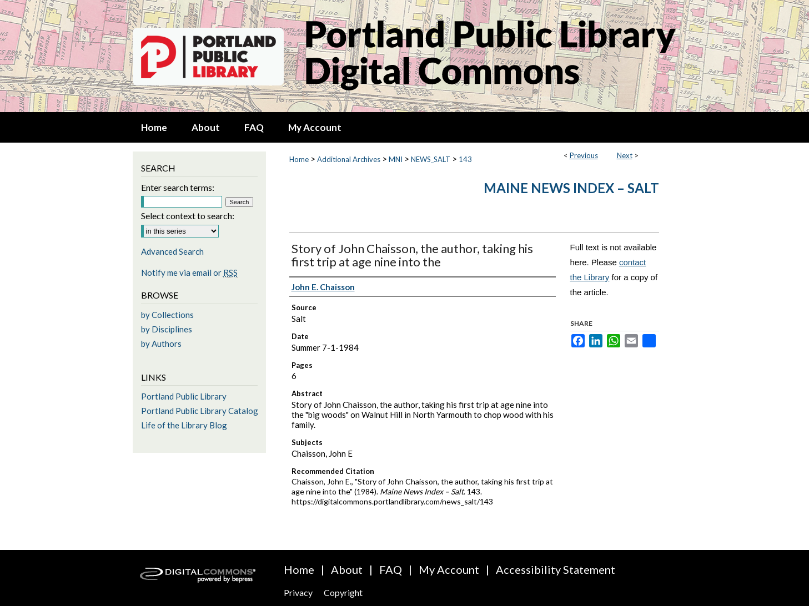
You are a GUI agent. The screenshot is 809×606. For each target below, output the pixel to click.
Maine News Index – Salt (571, 188)
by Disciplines (166, 329)
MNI (396, 159)
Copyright (343, 592)
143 (465, 159)
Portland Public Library (184, 396)
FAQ (390, 569)
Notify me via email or (189, 272)
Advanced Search (172, 251)
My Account (449, 569)
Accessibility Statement (555, 569)
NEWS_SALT (430, 159)
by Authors (161, 344)
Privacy (298, 592)
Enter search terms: (177, 187)
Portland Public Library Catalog (199, 411)
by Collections (167, 315)
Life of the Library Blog (184, 425)
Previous (584, 155)
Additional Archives (348, 159)
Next (624, 155)
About (347, 569)
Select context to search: (187, 215)
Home (299, 159)
